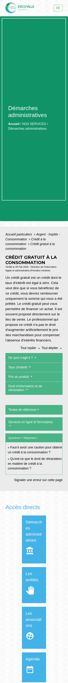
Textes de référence (22, 410)
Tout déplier (52, 348)
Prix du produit (19, 377)
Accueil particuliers (19, 234)
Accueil (14, 124)
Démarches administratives (27, 128)
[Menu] (58, 8)
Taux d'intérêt (18, 367)
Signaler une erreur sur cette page (38, 480)
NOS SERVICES (34, 124)
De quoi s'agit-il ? (21, 358)
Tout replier (31, 348)
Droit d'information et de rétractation (25, 388)
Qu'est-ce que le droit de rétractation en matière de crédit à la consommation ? (35, 463)
